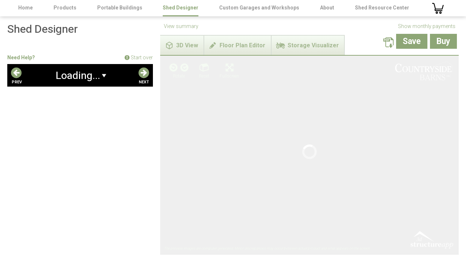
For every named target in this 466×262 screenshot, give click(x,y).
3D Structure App (431, 114)
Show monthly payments (426, 26)
